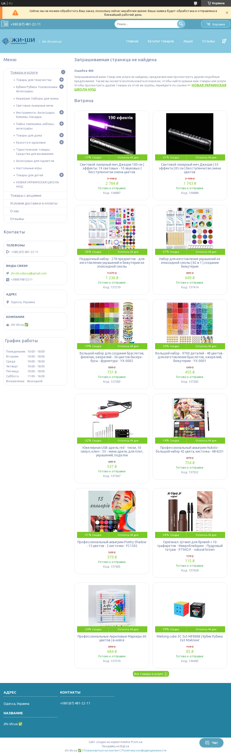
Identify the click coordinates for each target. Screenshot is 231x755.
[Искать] (181, 24)
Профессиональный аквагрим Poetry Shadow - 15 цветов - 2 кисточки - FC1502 (111, 544)
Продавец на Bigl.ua (115, 746)
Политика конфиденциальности (144, 750)
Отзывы (208, 41)
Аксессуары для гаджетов (35, 160)
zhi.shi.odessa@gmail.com (29, 273)
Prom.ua (136, 741)
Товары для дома (29, 135)
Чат (211, 743)
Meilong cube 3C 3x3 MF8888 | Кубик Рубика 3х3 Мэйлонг (190, 638)
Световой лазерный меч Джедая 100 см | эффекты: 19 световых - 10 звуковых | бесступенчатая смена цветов (112, 168)
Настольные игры (29, 168)
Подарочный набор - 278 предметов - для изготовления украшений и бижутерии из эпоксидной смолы (111, 262)
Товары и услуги (24, 72)
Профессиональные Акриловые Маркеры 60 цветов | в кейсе (112, 638)
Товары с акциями (25, 195)
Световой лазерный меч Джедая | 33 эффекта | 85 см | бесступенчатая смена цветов (190, 168)
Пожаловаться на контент (101, 750)
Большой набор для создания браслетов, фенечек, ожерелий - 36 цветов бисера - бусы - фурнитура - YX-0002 (112, 357)
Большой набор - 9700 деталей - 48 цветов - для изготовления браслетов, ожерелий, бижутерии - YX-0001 (189, 357)
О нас (14, 211)
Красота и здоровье (31, 142)
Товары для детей (29, 175)
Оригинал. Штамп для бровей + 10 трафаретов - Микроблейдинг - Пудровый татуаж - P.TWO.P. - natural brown (190, 545)
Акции (188, 41)
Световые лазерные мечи (34, 105)
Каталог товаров (161, 41)
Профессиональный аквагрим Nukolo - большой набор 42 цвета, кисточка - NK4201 (190, 449)
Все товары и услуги (148, 673)
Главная (132, 41)
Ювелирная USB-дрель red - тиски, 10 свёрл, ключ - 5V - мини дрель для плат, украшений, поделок (112, 451)
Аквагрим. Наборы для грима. (37, 98)
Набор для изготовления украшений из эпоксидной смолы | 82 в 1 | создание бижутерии (189, 262)
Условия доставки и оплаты (34, 203)
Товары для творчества (33, 79)
